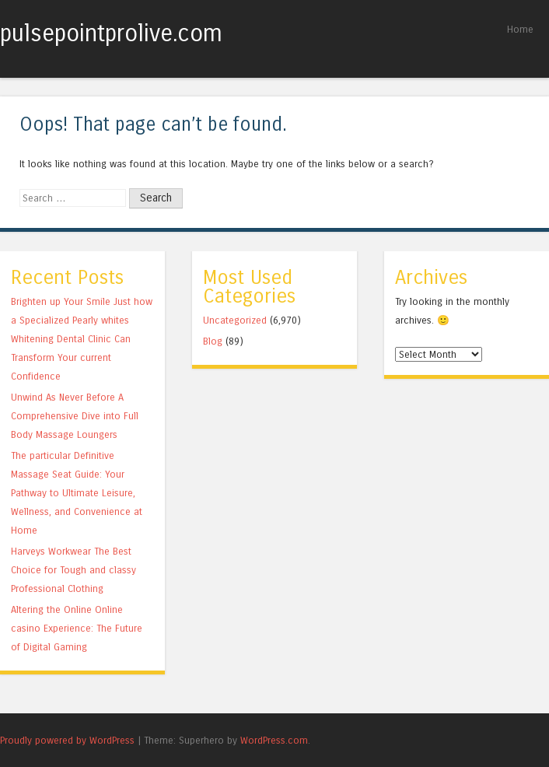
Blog (212, 341)
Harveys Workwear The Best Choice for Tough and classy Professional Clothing (73, 569)
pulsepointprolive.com (111, 33)
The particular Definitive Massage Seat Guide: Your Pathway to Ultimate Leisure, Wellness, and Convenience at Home (76, 493)
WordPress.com (274, 740)
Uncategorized (235, 320)
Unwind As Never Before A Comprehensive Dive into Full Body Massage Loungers (74, 415)
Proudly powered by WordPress (67, 740)
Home (520, 29)
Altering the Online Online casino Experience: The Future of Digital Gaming (76, 628)
